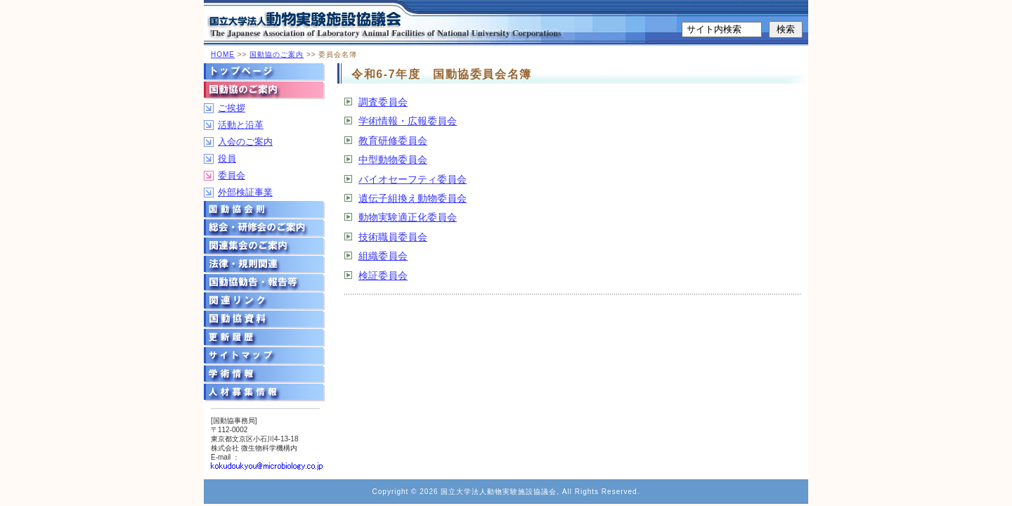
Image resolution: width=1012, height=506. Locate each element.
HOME (223, 54)
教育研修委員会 (392, 140)
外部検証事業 (245, 192)
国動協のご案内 (276, 54)
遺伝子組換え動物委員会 (412, 198)
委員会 (231, 175)
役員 (227, 158)
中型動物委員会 (392, 159)
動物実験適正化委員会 (407, 217)
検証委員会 (383, 275)
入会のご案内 (245, 141)
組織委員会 (383, 255)
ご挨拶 (231, 108)
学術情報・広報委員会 (407, 120)
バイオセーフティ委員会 (412, 179)
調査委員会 (383, 102)
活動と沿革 (241, 124)
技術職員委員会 (392, 236)
